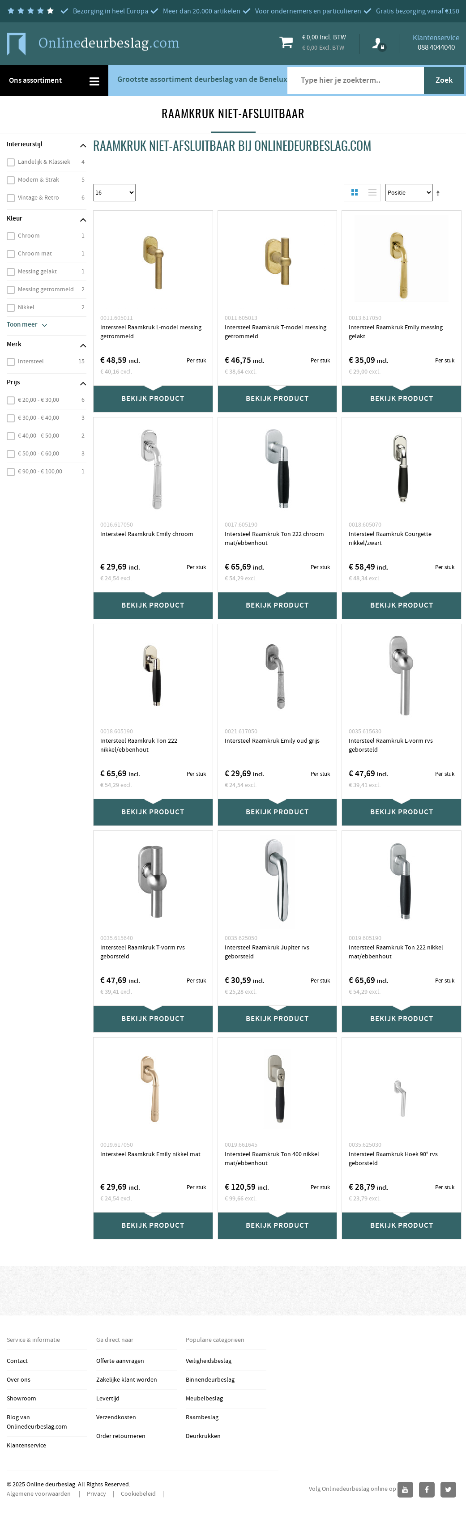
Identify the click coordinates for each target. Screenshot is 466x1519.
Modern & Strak (38, 180)
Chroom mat (35, 254)
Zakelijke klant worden (126, 1380)
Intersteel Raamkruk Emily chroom (146, 534)
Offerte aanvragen (120, 1361)
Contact (17, 1361)
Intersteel (31, 361)
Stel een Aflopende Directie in (439, 193)
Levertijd (108, 1399)
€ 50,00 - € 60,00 (38, 454)
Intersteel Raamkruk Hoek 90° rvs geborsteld (393, 1158)
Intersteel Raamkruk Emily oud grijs (272, 741)
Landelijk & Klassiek (44, 162)
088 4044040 (436, 47)
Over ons (18, 1380)
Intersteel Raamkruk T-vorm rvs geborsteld (142, 952)
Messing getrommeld (46, 289)
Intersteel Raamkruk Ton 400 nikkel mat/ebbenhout (272, 1158)
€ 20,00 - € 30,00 (38, 400)
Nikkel (26, 307)
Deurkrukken (203, 1436)
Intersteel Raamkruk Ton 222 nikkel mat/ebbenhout (396, 952)
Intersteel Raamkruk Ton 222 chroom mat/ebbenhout (274, 538)
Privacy (96, 1494)
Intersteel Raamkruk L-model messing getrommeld (150, 331)
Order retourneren (120, 1436)
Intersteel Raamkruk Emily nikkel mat (150, 1154)
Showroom (21, 1399)
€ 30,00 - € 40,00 (38, 418)
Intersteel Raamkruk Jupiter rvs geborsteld (267, 952)
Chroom (29, 236)
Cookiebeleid (138, 1494)
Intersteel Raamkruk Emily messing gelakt (396, 331)
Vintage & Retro (38, 198)
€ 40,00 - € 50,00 (38, 436)
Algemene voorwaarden (39, 1494)
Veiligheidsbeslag (208, 1361)
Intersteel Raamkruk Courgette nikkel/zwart (390, 538)
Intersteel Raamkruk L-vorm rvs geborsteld (391, 745)
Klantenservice (26, 1446)
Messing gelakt (37, 272)
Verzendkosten (116, 1417)
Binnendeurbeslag (210, 1380)
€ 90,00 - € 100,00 (40, 472)
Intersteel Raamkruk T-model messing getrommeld (275, 331)
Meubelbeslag (204, 1399)
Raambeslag (202, 1417)
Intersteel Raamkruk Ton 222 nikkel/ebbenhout (138, 745)
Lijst (370, 193)
